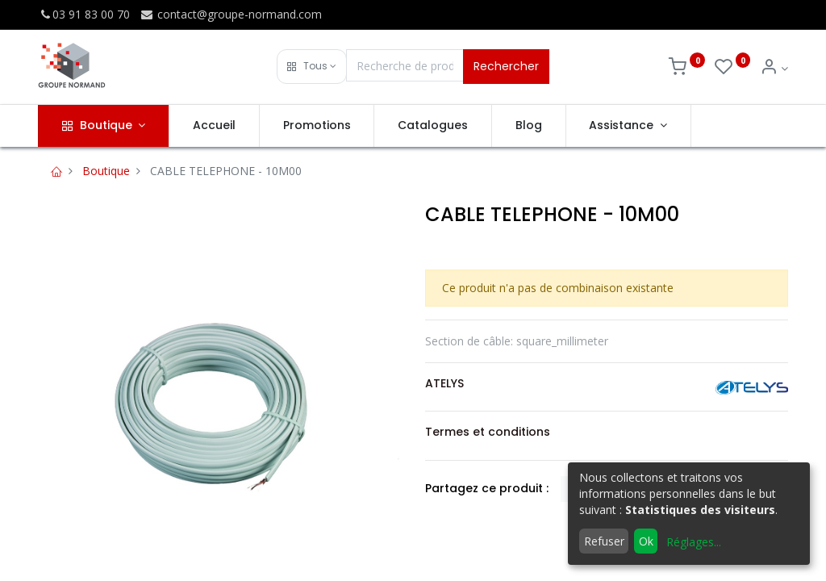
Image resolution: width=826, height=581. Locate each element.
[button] (312, 66)
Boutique (106, 170)
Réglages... (693, 542)
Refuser (604, 541)
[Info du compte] (774, 68)
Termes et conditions (487, 432)
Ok (646, 541)
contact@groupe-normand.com (231, 14)
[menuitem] (214, 126)
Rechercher (506, 66)
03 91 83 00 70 (84, 14)
